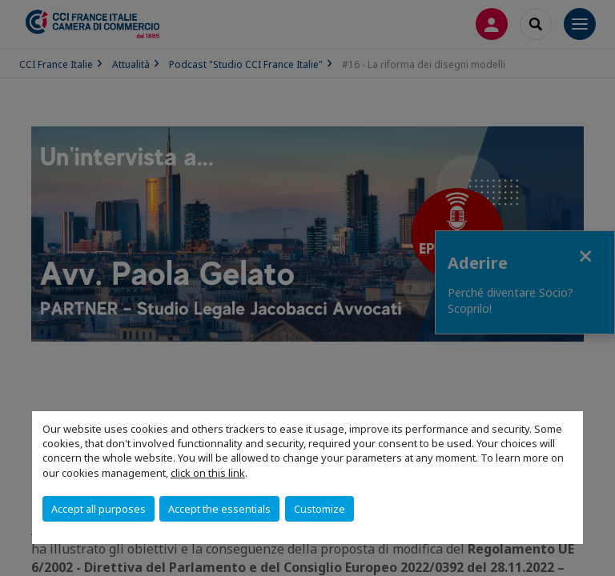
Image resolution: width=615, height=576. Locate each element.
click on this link (208, 473)
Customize (319, 509)
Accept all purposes (98, 509)
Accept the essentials (219, 509)
